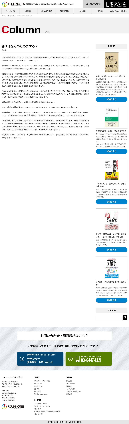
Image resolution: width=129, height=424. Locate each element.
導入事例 (28, 11)
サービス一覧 (10, 11)
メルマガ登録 (94, 4)
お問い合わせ (70, 383)
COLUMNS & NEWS (46, 10)
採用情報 (100, 11)
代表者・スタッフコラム (42, 406)
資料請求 (69, 386)
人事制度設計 (38, 383)
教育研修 (37, 389)
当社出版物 (37, 409)
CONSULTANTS (64, 10)
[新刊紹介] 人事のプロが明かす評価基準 (47, 411)
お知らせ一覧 (38, 414)
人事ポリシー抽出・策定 (42, 381)
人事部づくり (38, 386)
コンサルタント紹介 (40, 403)
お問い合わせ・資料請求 (118, 11)
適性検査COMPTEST (41, 394)
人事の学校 (37, 391)
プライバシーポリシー (73, 391)
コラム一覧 (11, 15)
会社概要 (82, 11)
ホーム (4, 15)
